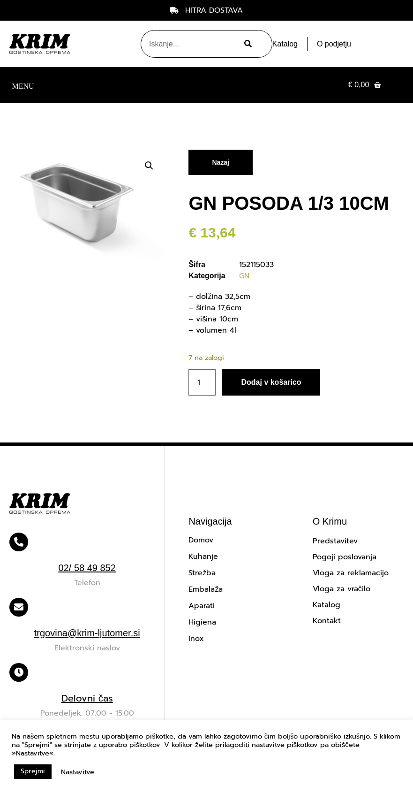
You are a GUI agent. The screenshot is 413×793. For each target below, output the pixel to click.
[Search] (246, 43)
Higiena (202, 622)
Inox (196, 638)
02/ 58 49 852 (87, 568)
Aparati (201, 605)
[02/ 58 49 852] (18, 542)
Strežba (202, 573)
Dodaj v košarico (271, 382)
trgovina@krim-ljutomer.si (87, 633)
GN (244, 276)
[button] (23, 85)
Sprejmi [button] (33, 771)
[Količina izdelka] (202, 382)
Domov (200, 540)
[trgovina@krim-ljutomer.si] (18, 607)
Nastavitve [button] (77, 772)
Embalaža (205, 589)
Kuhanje (203, 556)
